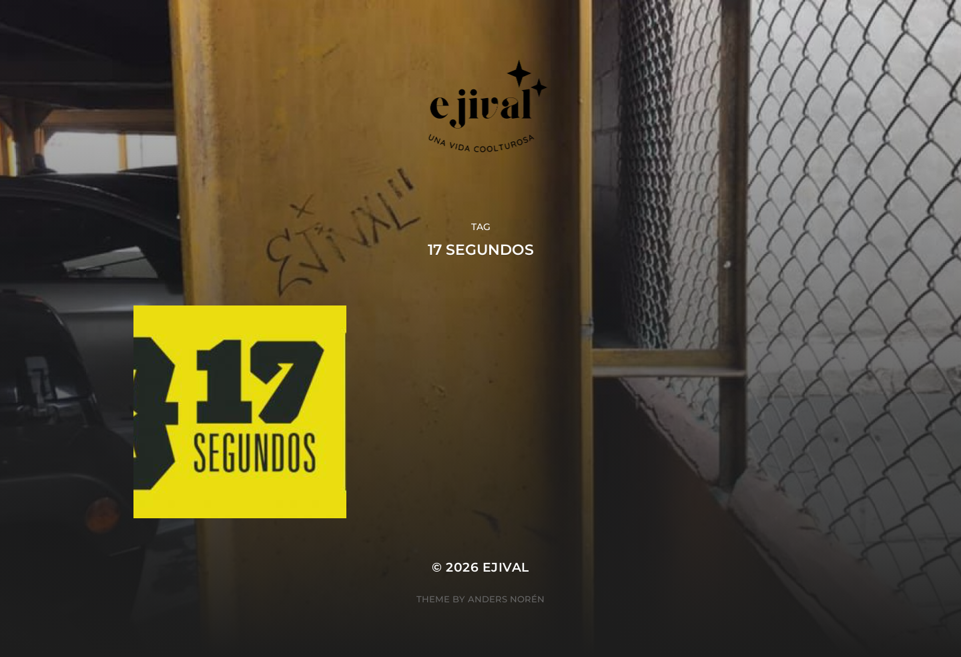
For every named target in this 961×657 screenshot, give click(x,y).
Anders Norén (506, 599)
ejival (506, 567)
